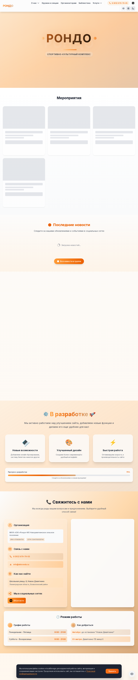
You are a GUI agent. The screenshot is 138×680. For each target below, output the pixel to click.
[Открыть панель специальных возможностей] (123, 8)
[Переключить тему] (133, 8)
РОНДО (8, 5)
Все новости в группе (69, 263)
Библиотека (84, 3)
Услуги (97, 3)
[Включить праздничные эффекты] (128, 8)
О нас (35, 3)
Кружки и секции (50, 3)
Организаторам (68, 3)
